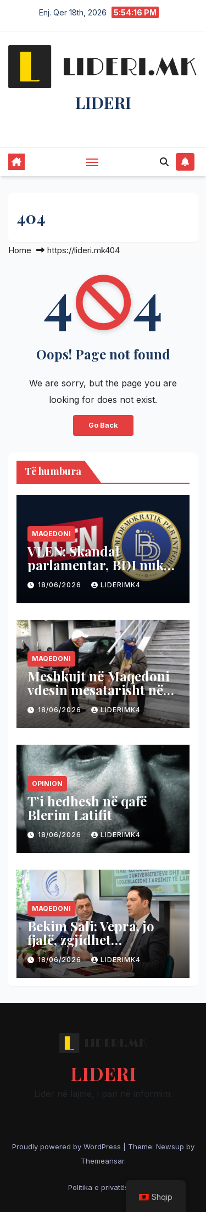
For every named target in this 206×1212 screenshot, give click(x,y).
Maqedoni (51, 533)
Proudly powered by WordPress (67, 1146)
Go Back (103, 425)
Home (19, 250)
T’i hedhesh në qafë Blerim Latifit (87, 807)
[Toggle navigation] (92, 162)
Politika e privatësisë (103, 1187)
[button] (164, 161)
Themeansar (102, 1160)
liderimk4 (116, 585)
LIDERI (103, 102)
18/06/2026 (60, 585)
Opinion (47, 783)
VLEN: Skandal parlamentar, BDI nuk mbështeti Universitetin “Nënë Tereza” (100, 571)
